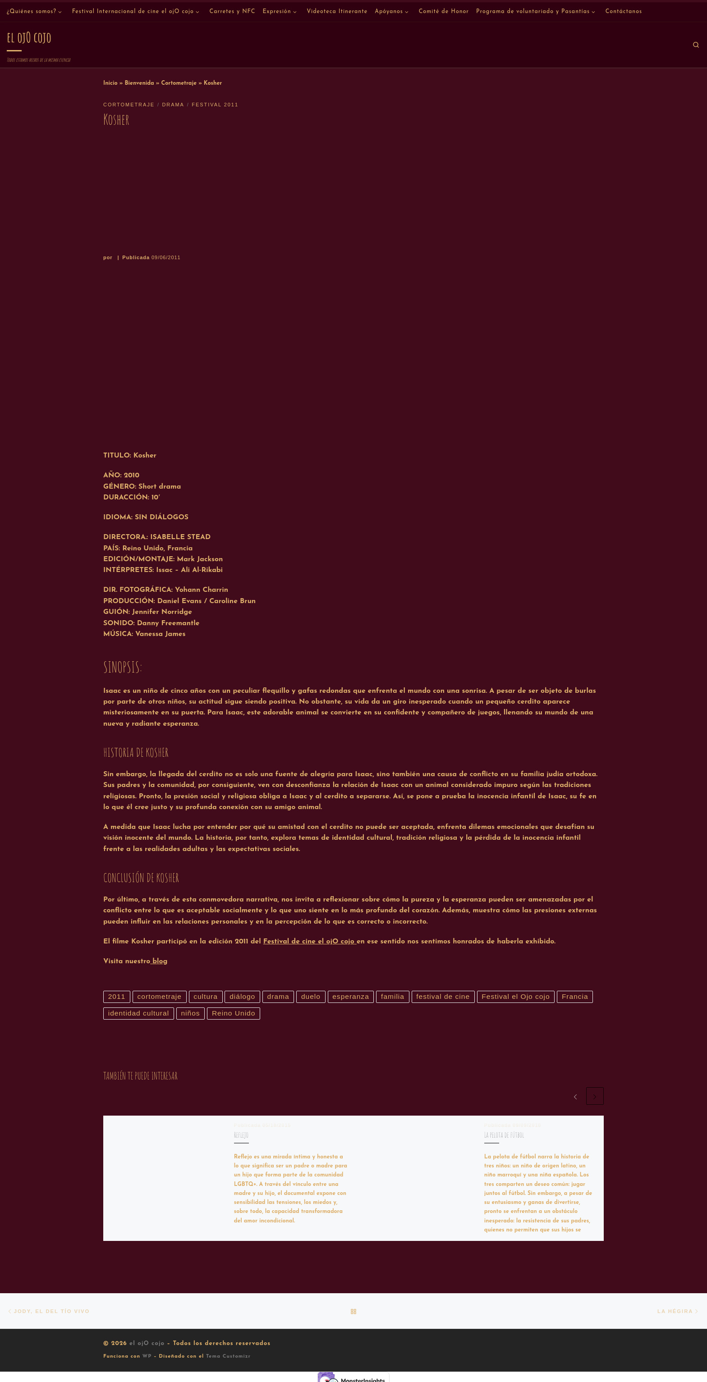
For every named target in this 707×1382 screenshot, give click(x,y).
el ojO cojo (147, 1344)
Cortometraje (179, 83)
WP (147, 1357)
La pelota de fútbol (504, 1135)
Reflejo (241, 1135)
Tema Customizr (228, 1357)
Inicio (110, 83)
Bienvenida (139, 83)
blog (158, 961)
